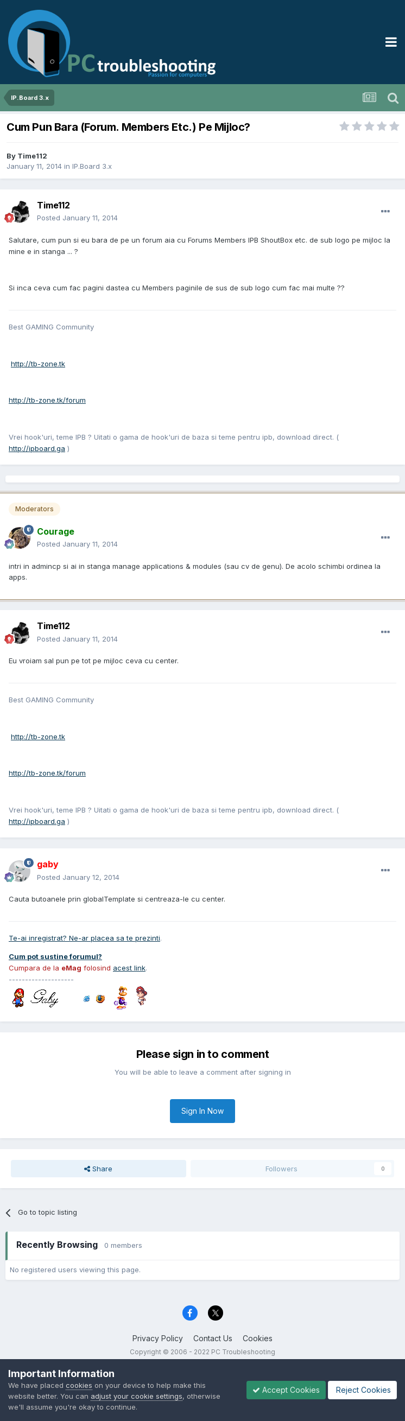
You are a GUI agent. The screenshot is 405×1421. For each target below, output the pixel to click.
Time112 (32, 155)
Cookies (258, 1338)
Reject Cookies (362, 1389)
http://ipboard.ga (37, 448)
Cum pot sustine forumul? (55, 956)
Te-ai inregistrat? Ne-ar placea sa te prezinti (84, 938)
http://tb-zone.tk (38, 363)
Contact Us (212, 1338)
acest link (129, 967)
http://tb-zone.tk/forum (47, 400)
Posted (77, 217)
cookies (79, 1385)
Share (98, 1168)
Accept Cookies (286, 1389)
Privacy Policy (157, 1338)
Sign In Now (202, 1110)
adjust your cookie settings (136, 1396)
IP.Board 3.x (92, 166)
